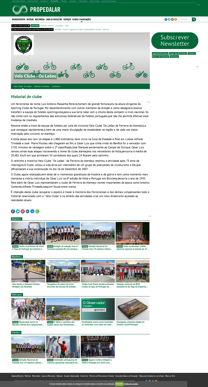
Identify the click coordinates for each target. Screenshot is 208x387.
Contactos (56, 86)
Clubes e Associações (81, 19)
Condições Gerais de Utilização (126, 376)
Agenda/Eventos (18, 19)
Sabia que (17, 294)
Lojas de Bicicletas (54, 19)
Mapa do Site (170, 376)
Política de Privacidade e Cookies (101, 376)
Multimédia (40, 19)
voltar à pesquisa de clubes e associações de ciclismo (82, 29)
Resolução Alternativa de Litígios (151, 376)
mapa (67, 25)
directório (35, 25)
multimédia (59, 25)
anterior (58, 29)
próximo (106, 29)
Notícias (30, 19)
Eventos (16, 332)
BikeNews (17, 256)
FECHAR (119, 384)
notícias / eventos (47, 25)
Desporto (17, 219)
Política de (131, 384)
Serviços (67, 19)
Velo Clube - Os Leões (23, 86)
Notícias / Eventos (41, 86)
